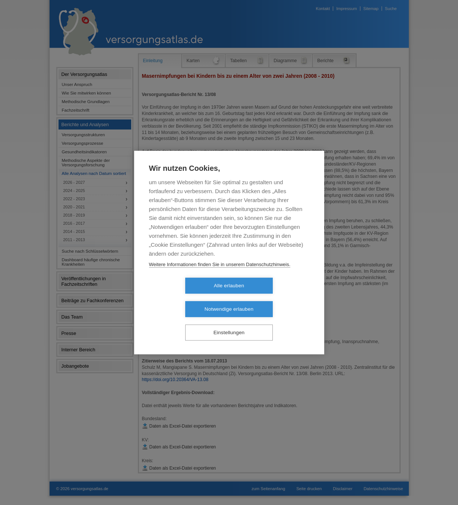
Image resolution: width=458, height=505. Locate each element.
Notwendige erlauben (271, 297)
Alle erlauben (186, 297)
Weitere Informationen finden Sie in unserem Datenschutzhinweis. (220, 276)
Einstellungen (229, 321)
